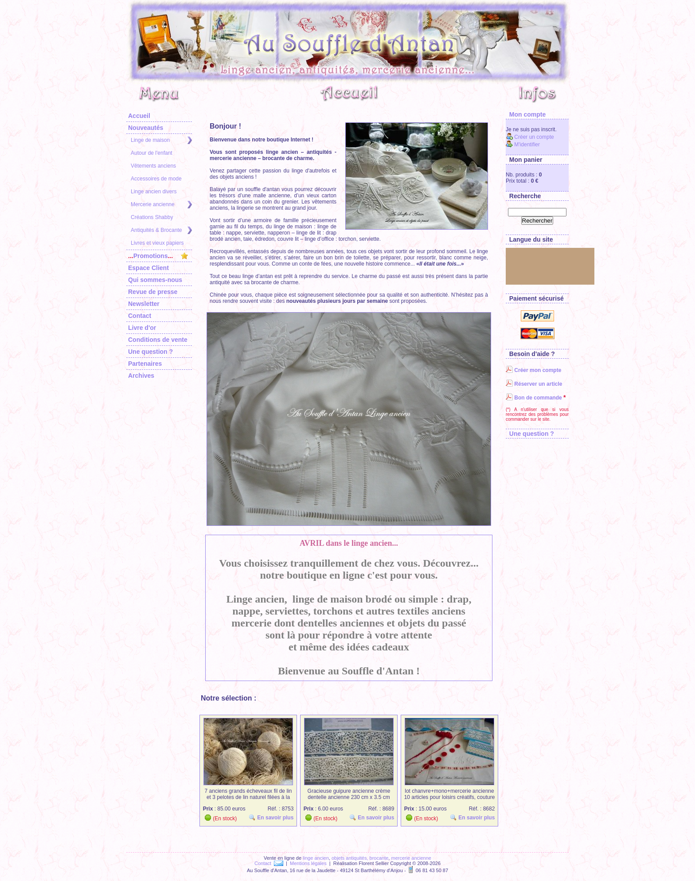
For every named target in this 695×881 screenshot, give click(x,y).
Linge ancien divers (153, 191)
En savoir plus (273, 817)
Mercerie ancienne (161, 204)
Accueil (139, 115)
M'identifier (523, 144)
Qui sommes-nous (155, 279)
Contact (139, 315)
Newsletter (144, 303)
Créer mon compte (533, 370)
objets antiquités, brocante (360, 858)
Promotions (158, 255)
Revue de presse (152, 291)
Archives (141, 375)
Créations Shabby (152, 217)
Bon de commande (534, 398)
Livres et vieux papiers (157, 243)
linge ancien (316, 858)
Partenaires (145, 363)
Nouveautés (145, 127)
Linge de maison (161, 140)
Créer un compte (530, 137)
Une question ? (150, 351)
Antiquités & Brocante (161, 230)
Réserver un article (534, 384)
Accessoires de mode (156, 179)
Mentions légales (308, 863)
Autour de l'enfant (151, 153)
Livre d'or (142, 327)
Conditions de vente (157, 339)
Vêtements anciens (153, 166)
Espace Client (148, 267)
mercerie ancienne (411, 858)
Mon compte (526, 114)
